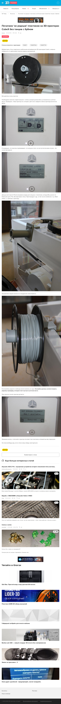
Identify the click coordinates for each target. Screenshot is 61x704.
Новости (5, 8)
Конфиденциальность (46, 701)
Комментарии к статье (30, 455)
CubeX (25, 45)
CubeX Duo (33, 45)
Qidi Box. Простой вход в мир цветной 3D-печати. (18, 584)
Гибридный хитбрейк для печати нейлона (16, 623)
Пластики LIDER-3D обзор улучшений (14, 604)
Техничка (12, 13)
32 (20, 33)
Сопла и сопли (6, 525)
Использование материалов (30, 701)
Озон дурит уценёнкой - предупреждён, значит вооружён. (21, 682)
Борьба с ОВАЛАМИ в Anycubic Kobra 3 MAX (17, 496)
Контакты (4, 691)
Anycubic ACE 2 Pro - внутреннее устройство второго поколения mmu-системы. (28, 467)
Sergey (3, 33)
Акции (34, 8)
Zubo (3, 498)
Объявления (44, 8)
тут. (6, 198)
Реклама (21, 20)
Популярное (15, 8)
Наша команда (6, 693)
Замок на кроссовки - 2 (10, 662)
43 (19, 498)
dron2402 (4, 527)
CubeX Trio (43, 45)
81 (21, 527)
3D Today (4, 13)
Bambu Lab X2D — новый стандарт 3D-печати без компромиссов (24, 643)
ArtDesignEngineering (7, 469)
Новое (25, 8)
